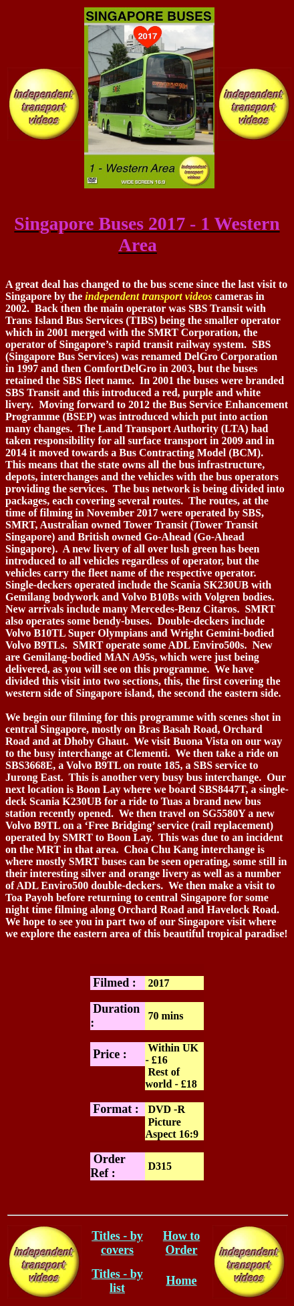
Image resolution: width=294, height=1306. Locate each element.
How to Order (181, 1243)
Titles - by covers (117, 1243)
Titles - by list (117, 1281)
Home (181, 1280)
